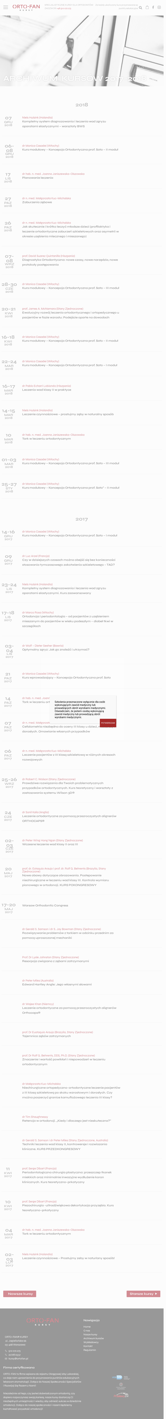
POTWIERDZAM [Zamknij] (108, 723)
